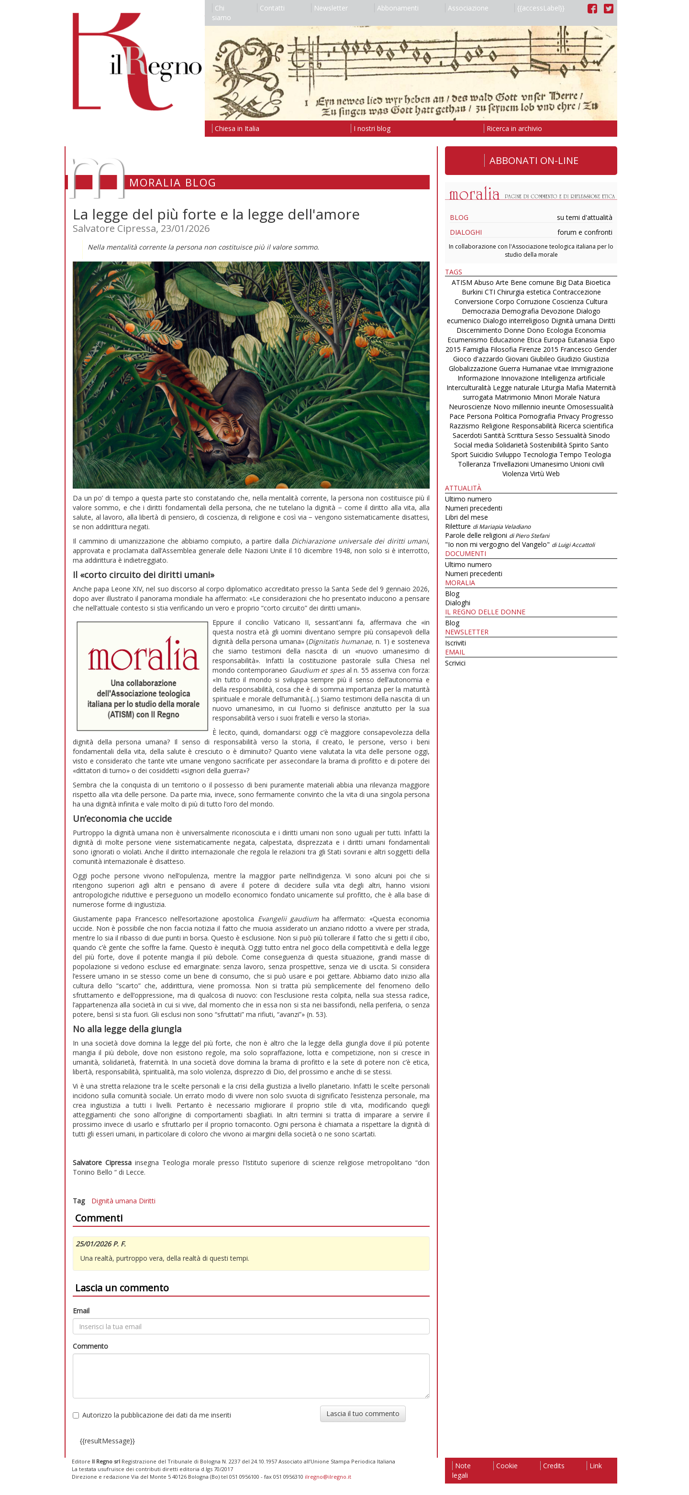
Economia (590, 330)
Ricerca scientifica (585, 425)
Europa (555, 339)
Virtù (537, 473)
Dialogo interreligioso (516, 320)
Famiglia (476, 349)
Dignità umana (114, 1200)
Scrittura (520, 435)
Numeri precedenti (473, 508)
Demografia (520, 311)
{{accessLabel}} (539, 7)
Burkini (472, 291)
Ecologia (559, 330)
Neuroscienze (470, 406)
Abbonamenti (396, 7)
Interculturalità (468, 387)
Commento (90, 1346)
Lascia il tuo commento (363, 1413)
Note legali (461, 1470)
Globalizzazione (473, 368)
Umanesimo (549, 464)
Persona (480, 416)
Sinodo (599, 435)
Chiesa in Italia (235, 128)
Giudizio (569, 358)
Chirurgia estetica (524, 291)
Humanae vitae (545, 368)
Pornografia (537, 416)
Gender (605, 349)
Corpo (504, 301)
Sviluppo (508, 454)
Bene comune (532, 282)
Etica (534, 339)
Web (553, 473)
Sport (459, 454)
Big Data (569, 282)
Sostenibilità (548, 444)
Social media (473, 444)
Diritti (147, 1200)
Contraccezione (577, 291)
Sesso (544, 435)
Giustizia (596, 358)
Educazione (507, 339)
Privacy (568, 416)
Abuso (484, 282)
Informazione (478, 377)
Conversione (474, 301)
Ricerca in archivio (513, 128)
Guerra (509, 368)
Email (81, 1310)
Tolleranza (475, 464)
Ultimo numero (468, 498)
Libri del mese (466, 517)
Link (594, 1465)
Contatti (271, 7)
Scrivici (455, 662)
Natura (589, 397)
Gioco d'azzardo (478, 358)
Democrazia (481, 311)
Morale (566, 397)
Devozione (557, 311)
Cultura (597, 301)
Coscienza (568, 301)
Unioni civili (587, 464)
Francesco (576, 349)
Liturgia (552, 387)
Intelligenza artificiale (573, 377)
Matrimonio (513, 397)
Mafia (575, 387)
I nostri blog (370, 128)
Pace (457, 416)
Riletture (488, 526)
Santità (494, 435)
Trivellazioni (510, 464)
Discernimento (479, 330)
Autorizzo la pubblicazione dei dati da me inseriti (152, 1414)
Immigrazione (592, 368)
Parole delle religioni (497, 535)
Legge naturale (516, 387)
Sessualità (571, 435)
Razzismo (464, 425)
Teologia (597, 454)
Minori (543, 397)
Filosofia (503, 349)
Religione (495, 425)
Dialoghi (466, 232)
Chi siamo (221, 12)
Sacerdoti (467, 435)
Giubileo (542, 358)
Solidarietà (512, 444)
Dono (536, 330)
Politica (505, 416)
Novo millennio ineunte (529, 406)
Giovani (516, 358)
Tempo (570, 454)
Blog (459, 217)
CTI (490, 291)
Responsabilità (533, 425)
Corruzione (533, 301)
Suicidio (481, 454)
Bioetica (598, 282)
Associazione (467, 7)
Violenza (515, 473)
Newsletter (329, 7)
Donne (514, 330)
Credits (552, 1465)
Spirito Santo (589, 444)
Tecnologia (540, 454)
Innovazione (520, 377)
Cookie (505, 1465)
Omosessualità (590, 406)
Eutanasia (582, 339)
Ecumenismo (467, 339)
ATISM (462, 282)
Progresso (597, 416)
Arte (502, 282)
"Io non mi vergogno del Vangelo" (520, 544)
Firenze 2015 (538, 349)
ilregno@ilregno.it (328, 1476)
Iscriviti (455, 642)
